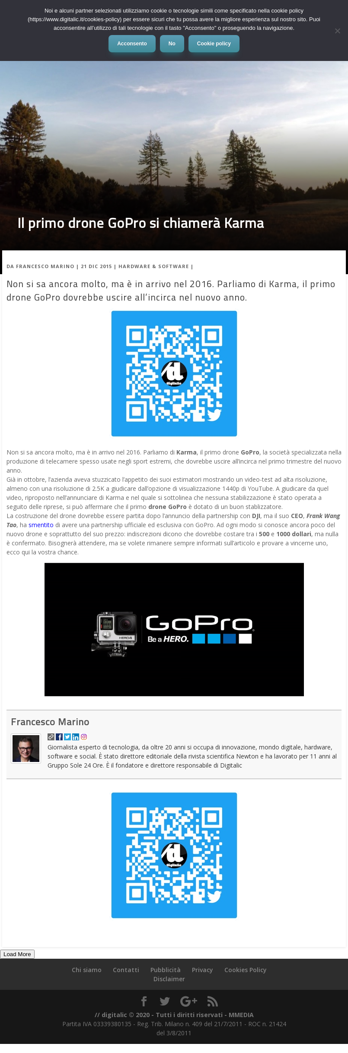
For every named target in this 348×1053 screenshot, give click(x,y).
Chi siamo (87, 970)
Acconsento (132, 44)
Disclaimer (169, 979)
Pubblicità (165, 970)
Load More (17, 954)
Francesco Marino (45, 266)
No (172, 44)
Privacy (202, 970)
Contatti (126, 970)
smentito (42, 525)
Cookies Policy (245, 970)
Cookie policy (214, 44)
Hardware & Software (153, 266)
